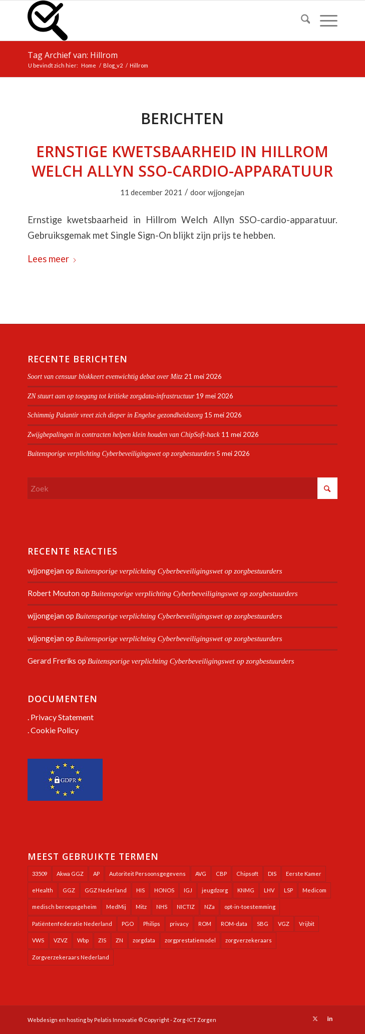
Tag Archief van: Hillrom (73, 55)
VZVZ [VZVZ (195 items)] (61, 940)
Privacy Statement (62, 717)
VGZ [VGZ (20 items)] (283, 923)
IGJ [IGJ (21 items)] (188, 890)
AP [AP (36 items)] (96, 873)
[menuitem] (300, 21)
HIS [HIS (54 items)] (140, 890)
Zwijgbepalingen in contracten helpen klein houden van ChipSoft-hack (124, 434)
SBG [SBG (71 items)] (262, 923)
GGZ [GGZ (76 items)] (69, 890)
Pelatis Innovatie (115, 1019)
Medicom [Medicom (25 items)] (314, 890)
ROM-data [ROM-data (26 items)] (234, 923)
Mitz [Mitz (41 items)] (141, 906)
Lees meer (52, 258)
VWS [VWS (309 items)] (38, 940)
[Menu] (323, 21)
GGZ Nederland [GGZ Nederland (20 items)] (106, 890)
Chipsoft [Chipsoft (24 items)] (247, 873)
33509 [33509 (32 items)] (39, 873)
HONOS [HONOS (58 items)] (164, 890)
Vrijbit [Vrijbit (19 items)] (306, 923)
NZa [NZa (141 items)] (209, 906)
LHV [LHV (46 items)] (269, 890)
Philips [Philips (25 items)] (151, 923)
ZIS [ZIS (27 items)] (102, 940)
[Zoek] (300, 21)
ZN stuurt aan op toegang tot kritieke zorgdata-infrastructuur (111, 396)
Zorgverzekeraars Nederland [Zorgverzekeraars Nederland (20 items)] (70, 957)
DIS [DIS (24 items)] (272, 873)
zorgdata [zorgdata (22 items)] (144, 940)
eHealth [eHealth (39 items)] (42, 890)
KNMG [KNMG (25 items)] (245, 890)
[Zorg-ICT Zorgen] (152, 21)
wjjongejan (226, 192)
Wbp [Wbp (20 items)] (83, 940)
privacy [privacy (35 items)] (179, 923)
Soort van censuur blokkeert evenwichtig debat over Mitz (105, 376)
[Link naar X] (314, 1018)
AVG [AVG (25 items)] (200, 873)
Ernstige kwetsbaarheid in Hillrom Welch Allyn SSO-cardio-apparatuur (182, 161)
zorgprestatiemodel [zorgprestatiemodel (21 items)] (190, 940)
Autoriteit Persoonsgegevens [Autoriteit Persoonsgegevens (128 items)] (147, 873)
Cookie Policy (55, 730)
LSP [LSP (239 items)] (288, 890)
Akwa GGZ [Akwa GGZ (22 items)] (70, 873)
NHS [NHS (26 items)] (161, 906)
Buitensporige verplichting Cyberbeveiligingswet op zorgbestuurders (121, 453)
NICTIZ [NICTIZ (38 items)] (186, 906)
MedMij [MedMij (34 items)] (116, 906)
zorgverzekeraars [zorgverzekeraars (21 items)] (248, 940)
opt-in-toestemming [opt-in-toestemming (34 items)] (249, 906)
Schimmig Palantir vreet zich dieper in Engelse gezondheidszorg (115, 415)
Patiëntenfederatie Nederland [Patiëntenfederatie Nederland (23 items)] (72, 923)
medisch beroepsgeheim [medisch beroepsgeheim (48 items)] (64, 906)
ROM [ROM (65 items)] (204, 923)
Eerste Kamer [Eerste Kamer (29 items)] (303, 873)
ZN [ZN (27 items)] (119, 940)
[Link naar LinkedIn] (329, 1018)
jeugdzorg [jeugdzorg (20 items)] (215, 890)
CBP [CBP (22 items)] (221, 873)
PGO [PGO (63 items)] (128, 923)
